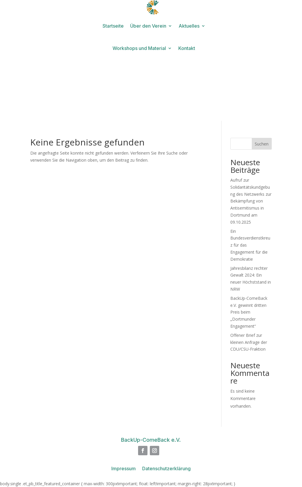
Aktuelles (189, 26)
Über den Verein (148, 26)
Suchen (262, 144)
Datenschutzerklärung (166, 468)
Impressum (123, 468)
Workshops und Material (139, 48)
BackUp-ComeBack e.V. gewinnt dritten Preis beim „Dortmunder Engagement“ (248, 312)
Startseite (113, 26)
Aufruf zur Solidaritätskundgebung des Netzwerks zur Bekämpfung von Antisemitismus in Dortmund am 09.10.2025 (250, 201)
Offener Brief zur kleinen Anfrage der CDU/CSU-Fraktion (248, 342)
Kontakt (186, 48)
